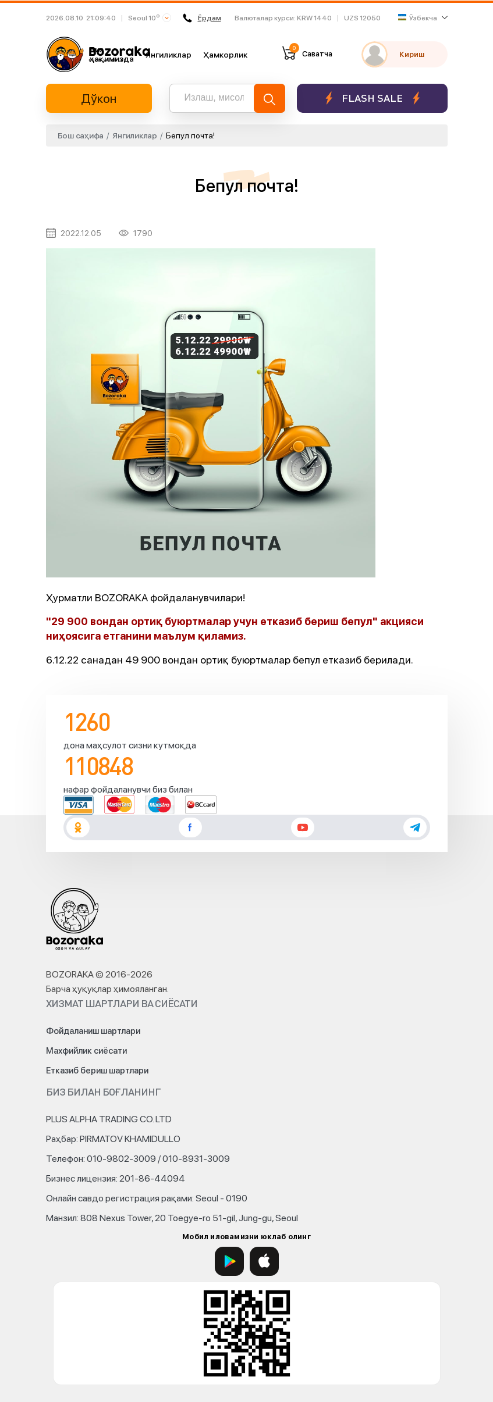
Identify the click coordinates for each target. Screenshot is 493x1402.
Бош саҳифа (81, 135)
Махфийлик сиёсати (86, 1051)
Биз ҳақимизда (112, 54)
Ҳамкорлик (225, 54)
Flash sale (372, 98)
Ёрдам (201, 18)
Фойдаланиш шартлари (93, 1031)
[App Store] (264, 1261)
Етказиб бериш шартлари (97, 1070)
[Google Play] (229, 1261)
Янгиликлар (168, 54)
